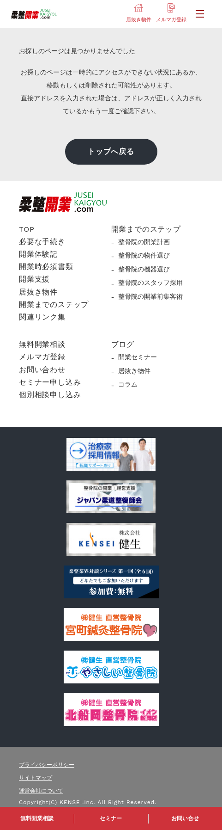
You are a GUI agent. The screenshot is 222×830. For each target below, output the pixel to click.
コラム (128, 384)
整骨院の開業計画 (144, 242)
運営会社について (41, 790)
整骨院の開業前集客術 (150, 296)
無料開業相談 (37, 818)
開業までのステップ (54, 304)
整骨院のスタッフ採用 (150, 282)
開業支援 (34, 279)
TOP (26, 229)
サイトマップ (35, 778)
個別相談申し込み (50, 394)
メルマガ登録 (42, 356)
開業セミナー (137, 357)
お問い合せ (185, 818)
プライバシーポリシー (46, 765)
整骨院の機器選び (144, 269)
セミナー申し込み (50, 382)
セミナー (111, 818)
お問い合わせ (42, 369)
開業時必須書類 (46, 266)
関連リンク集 (42, 317)
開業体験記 (38, 254)
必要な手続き (42, 241)
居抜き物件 (38, 292)
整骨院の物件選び (144, 255)
